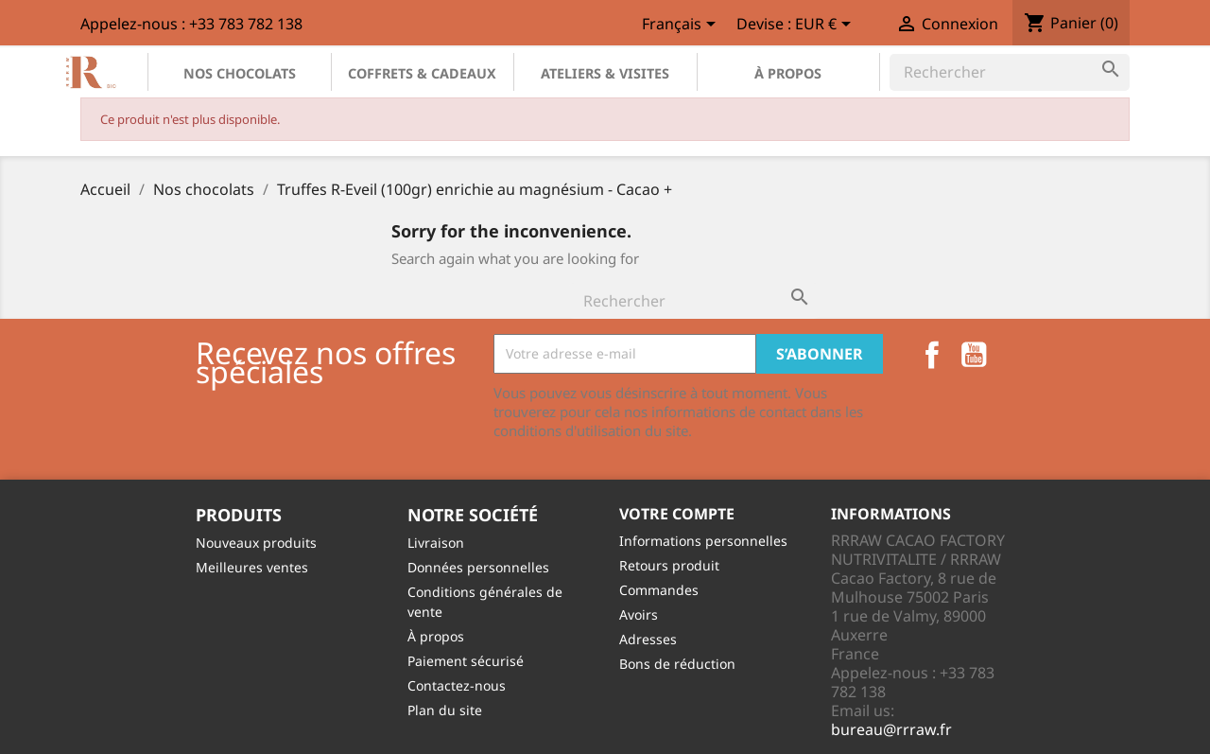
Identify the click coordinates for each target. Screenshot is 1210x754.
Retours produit (669, 565)
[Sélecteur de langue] (682, 25)
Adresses (648, 639)
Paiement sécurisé (465, 661)
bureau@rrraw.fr (891, 729)
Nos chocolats (239, 73)
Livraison (435, 543)
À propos (787, 73)
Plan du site (444, 710)
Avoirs (638, 614)
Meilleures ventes (252, 567)
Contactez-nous (456, 685)
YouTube (974, 355)
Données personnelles (478, 567)
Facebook (932, 355)
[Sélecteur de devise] (826, 25)
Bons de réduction (677, 664)
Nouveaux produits (256, 543)
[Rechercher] (1010, 72)
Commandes (659, 590)
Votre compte (677, 513)
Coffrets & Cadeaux (422, 73)
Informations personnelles (703, 541)
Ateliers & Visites (605, 73)
